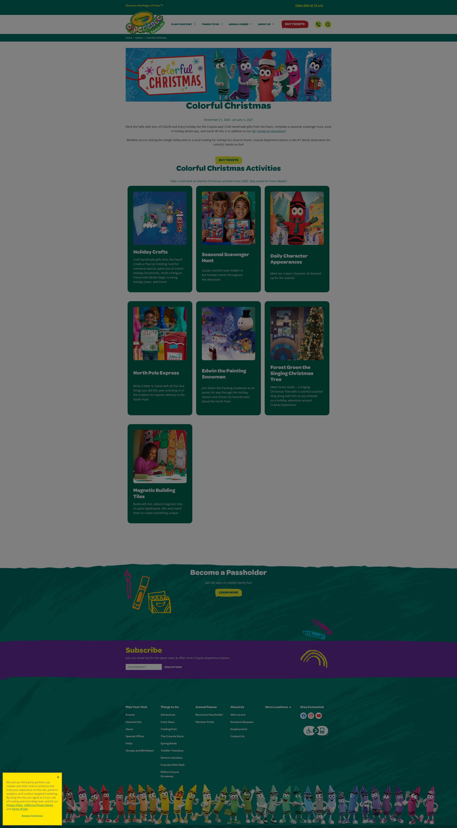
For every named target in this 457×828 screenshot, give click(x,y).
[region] (32, 798)
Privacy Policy (15, 805)
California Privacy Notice (38, 805)
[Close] (58, 777)
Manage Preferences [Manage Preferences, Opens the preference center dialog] (32, 816)
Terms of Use (20, 809)
